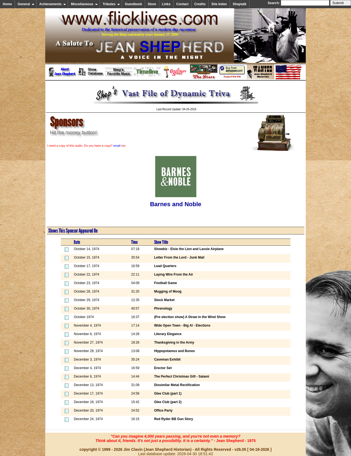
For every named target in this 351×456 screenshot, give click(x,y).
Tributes (111, 4)
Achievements (52, 4)
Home (7, 4)
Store (152, 4)
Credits (200, 4)
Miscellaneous (84, 4)
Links (166, 4)
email (116, 145)
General (26, 4)
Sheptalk (240, 4)
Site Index (219, 4)
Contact (182, 4)
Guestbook (133, 4)
